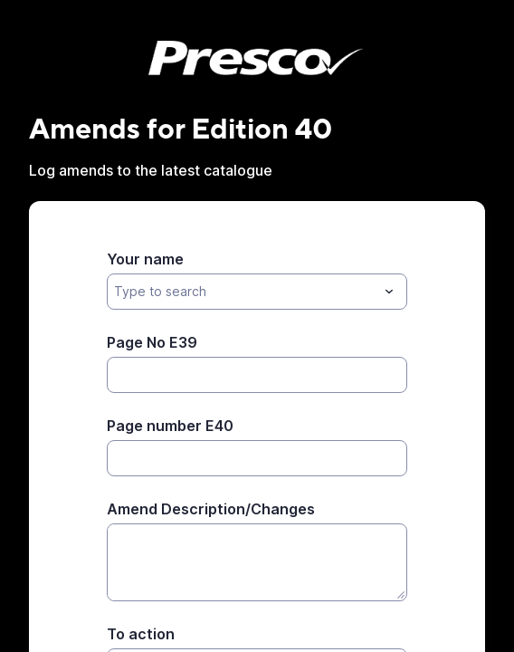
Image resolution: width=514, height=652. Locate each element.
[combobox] (257, 291)
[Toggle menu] (389, 291)
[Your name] (242, 291)
